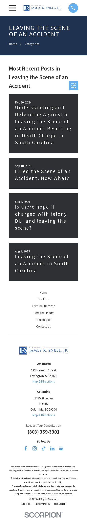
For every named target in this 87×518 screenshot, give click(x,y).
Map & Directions (43, 381)
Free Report (44, 320)
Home (43, 292)
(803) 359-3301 (43, 432)
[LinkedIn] (52, 448)
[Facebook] (26, 448)
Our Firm (43, 299)
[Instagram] (35, 448)
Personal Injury (43, 313)
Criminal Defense (43, 306)
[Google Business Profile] (61, 448)
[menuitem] (25, 504)
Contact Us (43, 326)
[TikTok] (43, 448)
